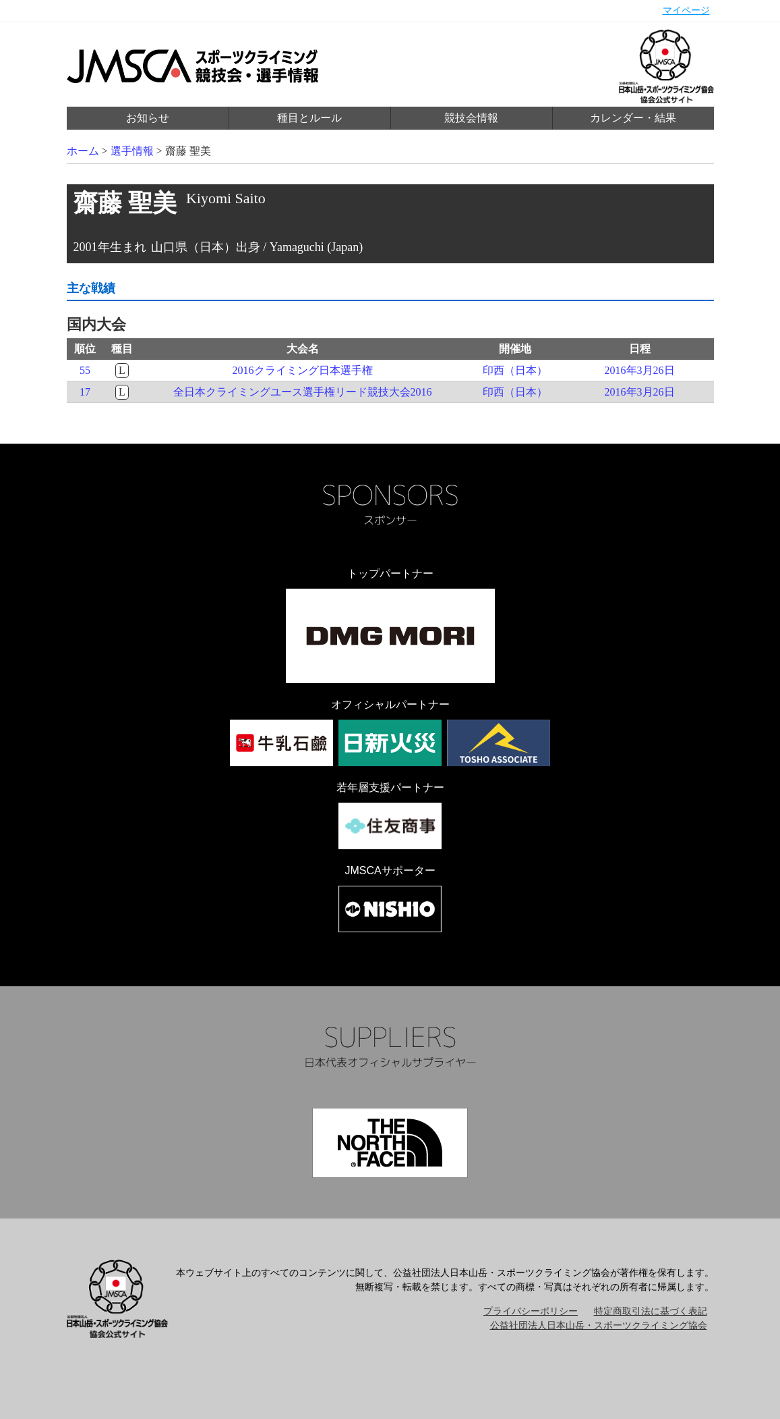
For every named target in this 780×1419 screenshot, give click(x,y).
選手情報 (132, 151)
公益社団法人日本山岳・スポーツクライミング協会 (598, 1325)
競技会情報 (471, 118)
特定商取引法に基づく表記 (650, 1311)
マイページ (686, 10)
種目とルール (309, 118)
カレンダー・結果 (633, 118)
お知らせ (147, 118)
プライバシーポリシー (530, 1311)
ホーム (83, 151)
